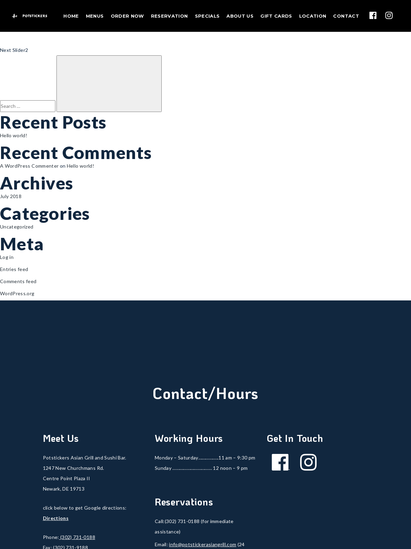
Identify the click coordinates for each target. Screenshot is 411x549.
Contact (346, 16)
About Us (239, 16)
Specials (207, 16)
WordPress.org (17, 293)
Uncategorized (17, 227)
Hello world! (13, 135)
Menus (95, 16)
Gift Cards (276, 16)
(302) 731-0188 (77, 537)
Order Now (127, 16)
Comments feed (18, 281)
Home (71, 16)
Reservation (169, 16)
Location (313, 16)
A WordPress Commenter (29, 166)
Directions (56, 518)
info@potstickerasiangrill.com (202, 544)
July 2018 (10, 196)
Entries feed (14, 269)
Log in (7, 257)
